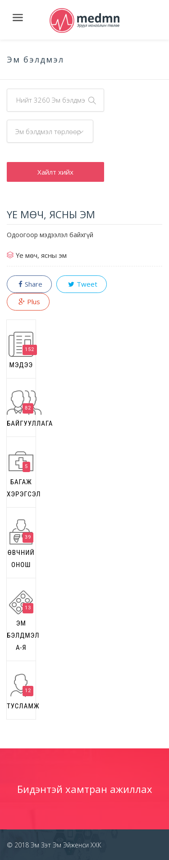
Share (29, 283)
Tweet (81, 283)
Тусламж (21, 691)
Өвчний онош (21, 544)
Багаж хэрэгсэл (21, 473)
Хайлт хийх (55, 171)
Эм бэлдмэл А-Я (21, 621)
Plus (28, 301)
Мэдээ (22, 350)
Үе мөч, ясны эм (41, 255)
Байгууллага (21, 409)
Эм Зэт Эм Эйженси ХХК (65, 845)
